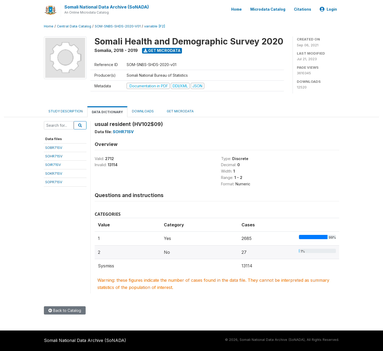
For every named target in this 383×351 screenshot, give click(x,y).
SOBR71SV (53, 147)
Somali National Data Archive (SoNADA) (106, 7)
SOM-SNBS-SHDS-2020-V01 (118, 26)
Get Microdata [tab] (178, 111)
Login (328, 9)
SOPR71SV (53, 182)
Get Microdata (162, 50)
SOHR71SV (54, 156)
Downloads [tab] (143, 111)
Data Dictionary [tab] (107, 112)
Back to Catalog (64, 310)
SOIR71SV (53, 164)
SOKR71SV (53, 173)
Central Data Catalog (74, 26)
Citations (302, 9)
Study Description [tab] (65, 111)
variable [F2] (154, 26)
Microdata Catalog (267, 9)
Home (236, 9)
